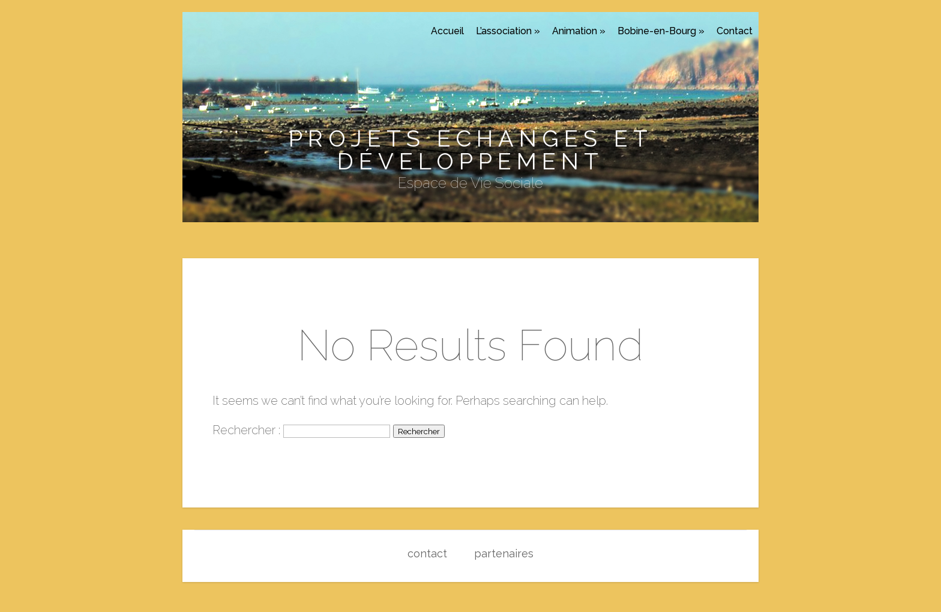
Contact (735, 31)
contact (427, 553)
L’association (508, 31)
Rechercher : (246, 430)
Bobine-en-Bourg (661, 31)
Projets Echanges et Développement (471, 150)
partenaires (504, 553)
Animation (579, 31)
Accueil (447, 31)
